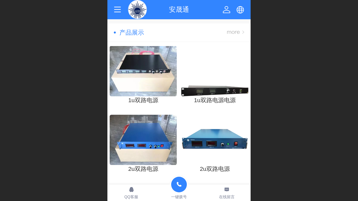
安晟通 (179, 9)
